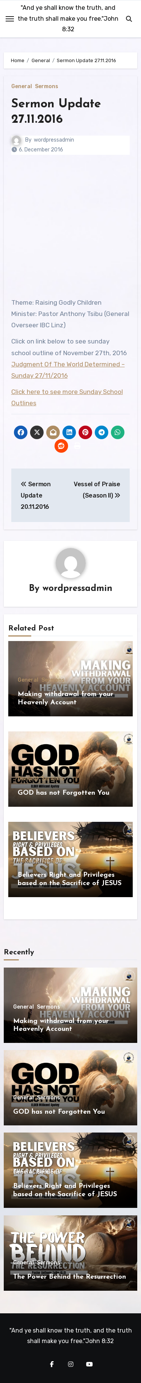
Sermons (46, 86)
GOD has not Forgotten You (63, 793)
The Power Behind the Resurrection (69, 1277)
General (21, 86)
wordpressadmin (54, 140)
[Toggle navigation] (10, 18)
